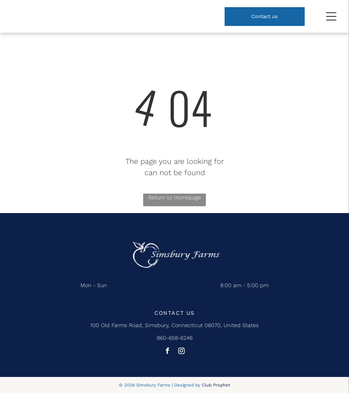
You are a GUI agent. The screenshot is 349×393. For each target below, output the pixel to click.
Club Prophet (216, 385)
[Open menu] (331, 16)
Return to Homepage (174, 197)
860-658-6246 (175, 338)
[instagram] (181, 351)
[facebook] (167, 351)
